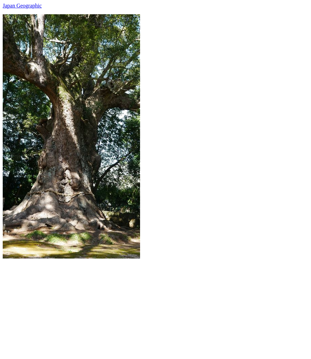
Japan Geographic (22, 5)
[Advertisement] (155, 306)
